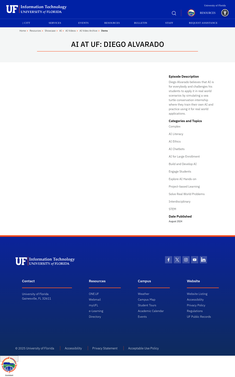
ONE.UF (94, 294)
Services (55, 22)
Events (83, 22)
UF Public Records (199, 317)
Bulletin (140, 22)
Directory (95, 317)
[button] (225, 13)
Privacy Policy (196, 305)
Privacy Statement (105, 348)
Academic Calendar (151, 311)
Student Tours (147, 305)
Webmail (95, 299)
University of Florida (215, 5)
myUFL (93, 305)
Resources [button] (208, 12)
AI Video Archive (88, 30)
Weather (143, 294)
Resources (112, 22)
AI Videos (70, 30)
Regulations (195, 311)
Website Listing (197, 294)
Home (22, 30)
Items (104, 30)
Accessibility (195, 299)
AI (60, 30)
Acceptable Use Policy (143, 348)
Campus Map (146, 299)
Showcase (50, 30)
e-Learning (96, 311)
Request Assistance (203, 22)
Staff (169, 22)
